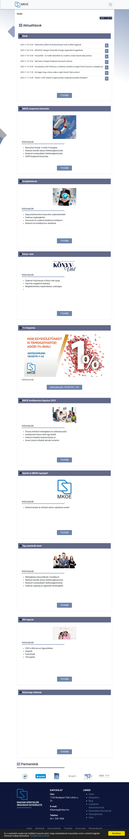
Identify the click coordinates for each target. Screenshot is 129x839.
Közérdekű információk (100, 811)
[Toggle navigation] (110, 4)
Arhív (91, 817)
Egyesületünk (54, 828)
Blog (91, 801)
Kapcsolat (80, 828)
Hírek (91, 794)
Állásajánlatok (95, 814)
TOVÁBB (64, 95)
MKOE (21, 4)
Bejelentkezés (95, 828)
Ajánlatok (39, 828)
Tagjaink (68, 828)
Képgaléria (94, 797)
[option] (25, 776)
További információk (39, 835)
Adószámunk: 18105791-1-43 (64, 387)
